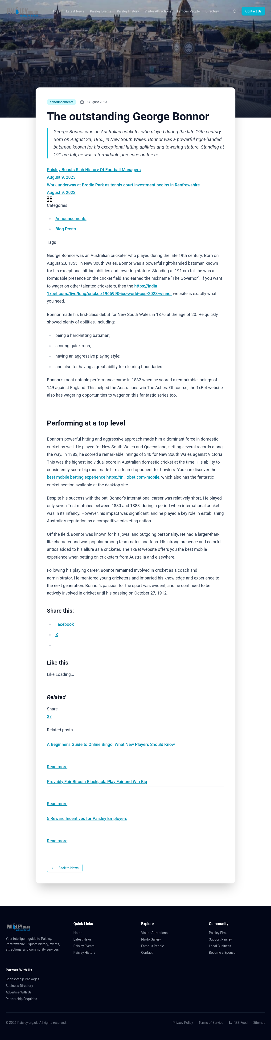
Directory (212, 11)
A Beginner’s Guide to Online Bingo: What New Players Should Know (111, 744)
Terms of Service (211, 1022)
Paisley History (128, 11)
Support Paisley (222, 939)
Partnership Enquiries (23, 999)
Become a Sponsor (223, 952)
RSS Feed (238, 1022)
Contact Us (253, 11)
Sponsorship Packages (22, 979)
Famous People (188, 11)
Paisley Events (100, 11)
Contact (148, 952)
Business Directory (19, 986)
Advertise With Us (19, 992)
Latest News (75, 11)
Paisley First (220, 933)
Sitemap (259, 1022)
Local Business (222, 946)
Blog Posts (65, 228)
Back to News (64, 868)
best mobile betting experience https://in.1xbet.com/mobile (103, 477)
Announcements (70, 218)
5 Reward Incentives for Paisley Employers (87, 818)
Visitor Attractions (157, 11)
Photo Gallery (152, 939)
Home (55, 11)
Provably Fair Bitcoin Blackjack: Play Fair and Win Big (97, 781)
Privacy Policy (183, 1022)
